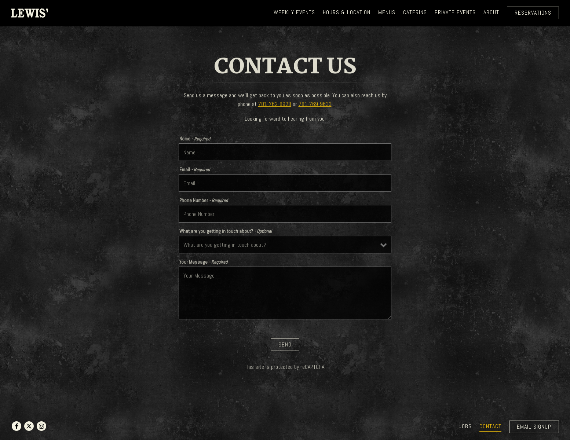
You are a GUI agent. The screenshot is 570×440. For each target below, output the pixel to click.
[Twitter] (29, 426)
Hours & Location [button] (346, 12)
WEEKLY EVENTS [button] (294, 12)
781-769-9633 (315, 105)
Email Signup (534, 426)
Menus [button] (386, 12)
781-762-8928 (274, 105)
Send (285, 346)
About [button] (491, 12)
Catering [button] (415, 12)
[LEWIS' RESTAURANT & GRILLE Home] (29, 12)
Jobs (465, 426)
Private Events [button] (455, 12)
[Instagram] (41, 426)
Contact (490, 426)
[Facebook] (16, 426)
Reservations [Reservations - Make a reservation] (533, 12)
